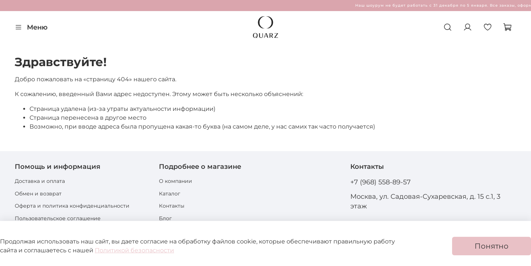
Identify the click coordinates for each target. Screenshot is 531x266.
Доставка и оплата (40, 181)
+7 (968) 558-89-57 (380, 182)
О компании (175, 181)
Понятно (492, 246)
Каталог (169, 193)
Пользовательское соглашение (58, 218)
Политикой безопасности (134, 250)
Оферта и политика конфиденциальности (72, 205)
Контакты (171, 205)
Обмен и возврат (38, 193)
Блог (165, 218)
